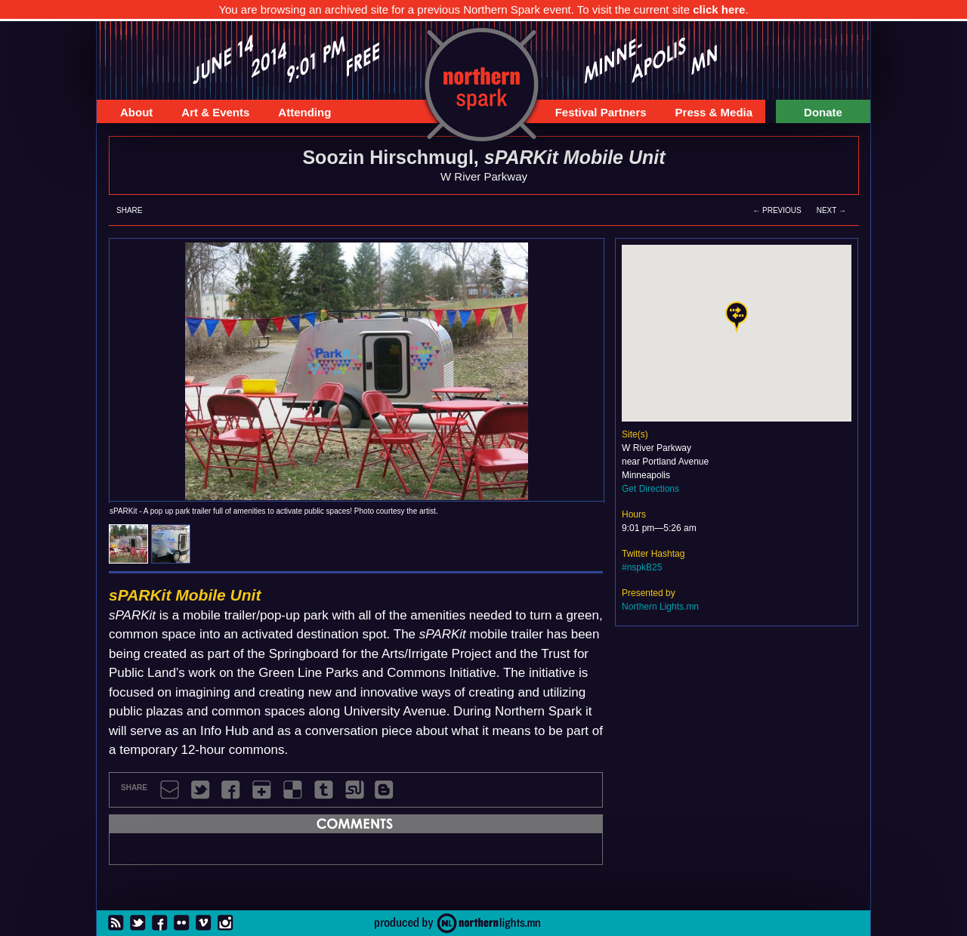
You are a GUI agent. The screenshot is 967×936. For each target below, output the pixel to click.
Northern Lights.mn (660, 606)
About (130, 114)
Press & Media (708, 114)
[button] (736, 317)
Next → (831, 210)
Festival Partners (595, 114)
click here (719, 9)
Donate (823, 112)
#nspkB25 (642, 567)
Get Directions (650, 488)
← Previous (776, 210)
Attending (298, 114)
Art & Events (209, 114)
